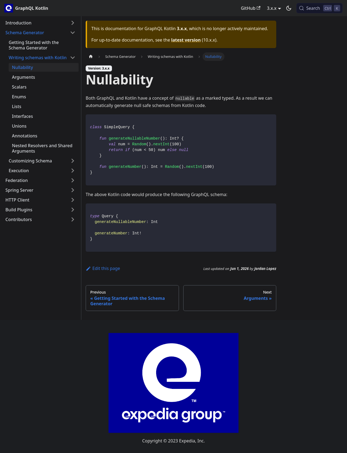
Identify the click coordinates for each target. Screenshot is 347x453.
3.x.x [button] (272, 8)
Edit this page (103, 268)
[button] (40, 22)
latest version (186, 40)
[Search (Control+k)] (319, 8)
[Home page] (91, 56)
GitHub (250, 8)
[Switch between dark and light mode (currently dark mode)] (288, 8)
